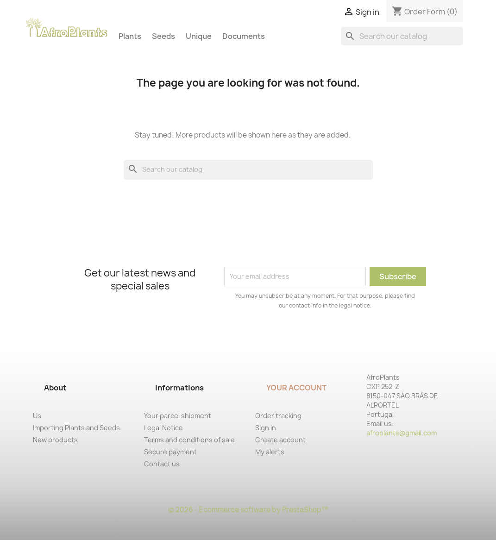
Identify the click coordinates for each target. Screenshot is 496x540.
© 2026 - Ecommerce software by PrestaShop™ (248, 510)
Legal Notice (163, 427)
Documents (243, 36)
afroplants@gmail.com (401, 432)
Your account (296, 388)
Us (37, 415)
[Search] (402, 36)
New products (55, 439)
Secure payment (170, 451)
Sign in (265, 427)
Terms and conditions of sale (189, 439)
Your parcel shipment (177, 415)
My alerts (269, 451)
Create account (280, 439)
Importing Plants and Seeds (76, 427)
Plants (130, 36)
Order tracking (278, 415)
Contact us (162, 463)
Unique (199, 36)
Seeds (163, 36)
